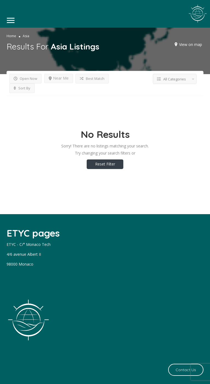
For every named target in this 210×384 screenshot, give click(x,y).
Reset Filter (105, 164)
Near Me (59, 78)
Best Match (92, 78)
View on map (190, 44)
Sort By (22, 88)
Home (11, 36)
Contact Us (186, 369)
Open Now (25, 78)
